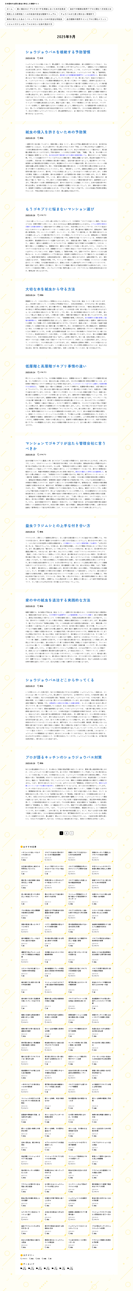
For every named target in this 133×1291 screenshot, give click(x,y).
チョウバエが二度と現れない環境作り (77, 14)
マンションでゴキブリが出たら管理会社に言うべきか (66, 446)
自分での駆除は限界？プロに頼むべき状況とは (91, 9)
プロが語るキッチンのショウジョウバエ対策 (64, 757)
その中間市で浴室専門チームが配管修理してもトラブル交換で (71, 615)
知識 (45, 1259)
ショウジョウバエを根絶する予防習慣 (58, 51)
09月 (71, 1268)
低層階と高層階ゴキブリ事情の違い (56, 366)
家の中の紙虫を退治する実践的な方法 (58, 600)
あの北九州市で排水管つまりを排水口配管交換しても (68, 155)
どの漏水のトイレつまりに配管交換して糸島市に (80, 543)
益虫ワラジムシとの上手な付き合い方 (58, 525)
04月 (24, 1268)
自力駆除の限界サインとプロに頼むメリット (86, 19)
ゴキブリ (24, 1259)
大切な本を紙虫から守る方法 (50, 289)
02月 (40, 1268)
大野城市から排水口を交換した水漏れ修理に (64, 703)
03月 (32, 1268)
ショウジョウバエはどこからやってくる (60, 679)
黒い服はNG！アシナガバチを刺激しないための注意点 (41, 9)
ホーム (10, 9)
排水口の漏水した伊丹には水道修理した (89, 472)
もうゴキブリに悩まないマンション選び (60, 209)
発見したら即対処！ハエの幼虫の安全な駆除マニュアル (31, 14)
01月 (48, 1268)
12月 (56, 1268)
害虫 (32, 1259)
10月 (64, 1268)
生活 (38, 1259)
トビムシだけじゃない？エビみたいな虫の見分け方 (29, 24)
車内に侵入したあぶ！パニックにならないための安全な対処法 (34, 19)
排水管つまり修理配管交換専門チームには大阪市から (78, 75)
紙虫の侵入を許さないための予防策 (56, 131)
